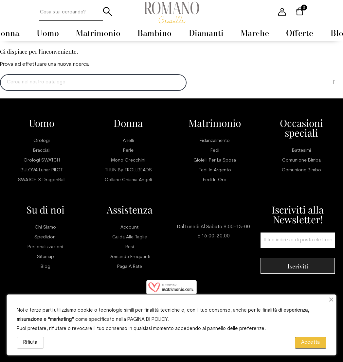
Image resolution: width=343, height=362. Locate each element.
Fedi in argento (215, 170)
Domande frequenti (129, 256)
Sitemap (45, 256)
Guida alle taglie (129, 237)
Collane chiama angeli (128, 180)
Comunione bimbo (301, 170)
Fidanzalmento (215, 140)
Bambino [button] (154, 33)
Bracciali (41, 150)
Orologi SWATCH (42, 160)
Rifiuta (30, 342)
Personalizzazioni (45, 247)
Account (129, 227)
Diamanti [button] (206, 33)
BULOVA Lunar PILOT (42, 170)
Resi (129, 247)
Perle (128, 150)
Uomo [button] (48, 33)
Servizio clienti (213, 209)
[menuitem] (48, 33)
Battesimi (301, 150)
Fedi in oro (214, 180)
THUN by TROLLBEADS (128, 170)
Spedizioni (45, 237)
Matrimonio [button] (98, 33)
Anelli (128, 140)
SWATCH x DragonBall (41, 180)
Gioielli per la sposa (214, 160)
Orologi (41, 140)
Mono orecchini (128, 160)
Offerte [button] (299, 33)
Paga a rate (129, 266)
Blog (45, 266)
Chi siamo (45, 227)
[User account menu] (282, 12)
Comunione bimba (301, 160)
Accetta (310, 342)
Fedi (214, 150)
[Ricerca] (93, 82)
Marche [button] (255, 33)
